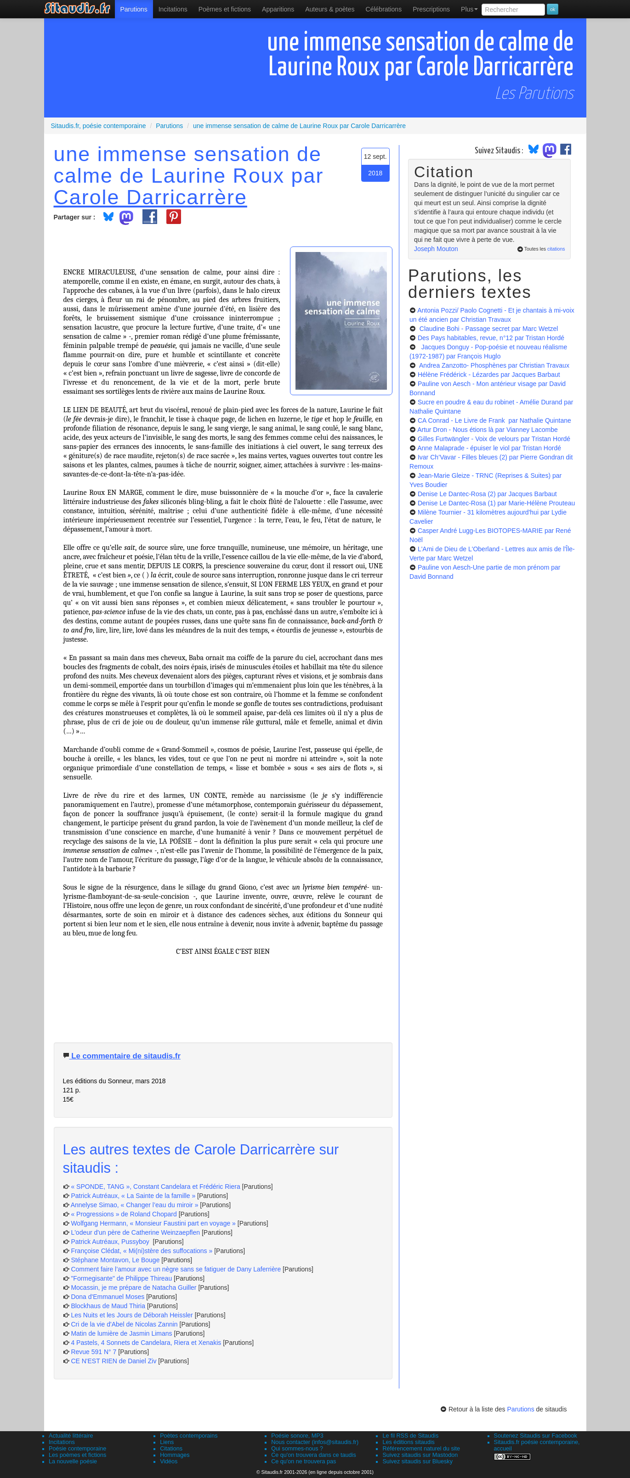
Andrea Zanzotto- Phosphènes (493, 365)
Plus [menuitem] (469, 9)
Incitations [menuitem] (173, 9)
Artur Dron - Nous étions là (487, 429)
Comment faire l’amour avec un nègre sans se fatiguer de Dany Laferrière (176, 1269)
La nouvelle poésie (73, 1461)
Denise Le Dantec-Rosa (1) (496, 503)
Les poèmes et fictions (77, 1455)
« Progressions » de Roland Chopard (123, 1214)
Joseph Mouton (436, 248)
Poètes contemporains (188, 1436)
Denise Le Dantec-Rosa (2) (487, 494)
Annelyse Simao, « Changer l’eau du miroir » (135, 1205)
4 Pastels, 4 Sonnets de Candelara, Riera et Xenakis (146, 1342)
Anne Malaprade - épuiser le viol (489, 448)
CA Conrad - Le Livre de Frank (494, 420)
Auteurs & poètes (329, 9)
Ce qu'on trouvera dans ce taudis (313, 1455)
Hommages (174, 1455)
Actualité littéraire (71, 1436)
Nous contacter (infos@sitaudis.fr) (314, 1442)
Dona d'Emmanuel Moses (107, 1296)
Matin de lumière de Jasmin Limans (121, 1333)
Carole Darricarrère (150, 196)
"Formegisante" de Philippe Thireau (121, 1278)
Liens (167, 1442)
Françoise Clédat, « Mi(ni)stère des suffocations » (141, 1250)
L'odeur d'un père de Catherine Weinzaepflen (135, 1232)
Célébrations (384, 9)
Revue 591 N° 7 (93, 1351)
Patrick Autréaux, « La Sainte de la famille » (133, 1195)
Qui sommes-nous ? (297, 1448)
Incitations (62, 1442)
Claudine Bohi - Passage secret (488, 328)
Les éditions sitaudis (408, 1442)
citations (556, 249)
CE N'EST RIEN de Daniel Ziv (113, 1361)
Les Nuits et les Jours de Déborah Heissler (132, 1315)
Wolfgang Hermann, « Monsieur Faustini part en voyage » (153, 1223)
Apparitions (278, 9)
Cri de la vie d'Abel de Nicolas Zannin (124, 1324)
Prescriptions (431, 9)
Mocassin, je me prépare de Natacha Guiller (133, 1287)
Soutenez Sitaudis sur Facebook (535, 1436)
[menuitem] (134, 9)
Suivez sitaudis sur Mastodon (420, 1455)
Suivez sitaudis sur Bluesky (417, 1461)
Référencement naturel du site (421, 1448)
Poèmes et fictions (225, 9)
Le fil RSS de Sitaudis (410, 1436)
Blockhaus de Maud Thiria (109, 1306)
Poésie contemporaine (77, 1448)
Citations (171, 1448)
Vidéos (168, 1461)
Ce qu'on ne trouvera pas (303, 1461)
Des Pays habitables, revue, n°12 (491, 338)
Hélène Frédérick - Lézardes (489, 374)
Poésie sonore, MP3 (297, 1436)
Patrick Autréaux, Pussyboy (111, 1241)
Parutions (134, 9)
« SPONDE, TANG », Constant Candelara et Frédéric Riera (155, 1186)
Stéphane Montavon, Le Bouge (115, 1260)
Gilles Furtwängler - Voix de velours (494, 438)
